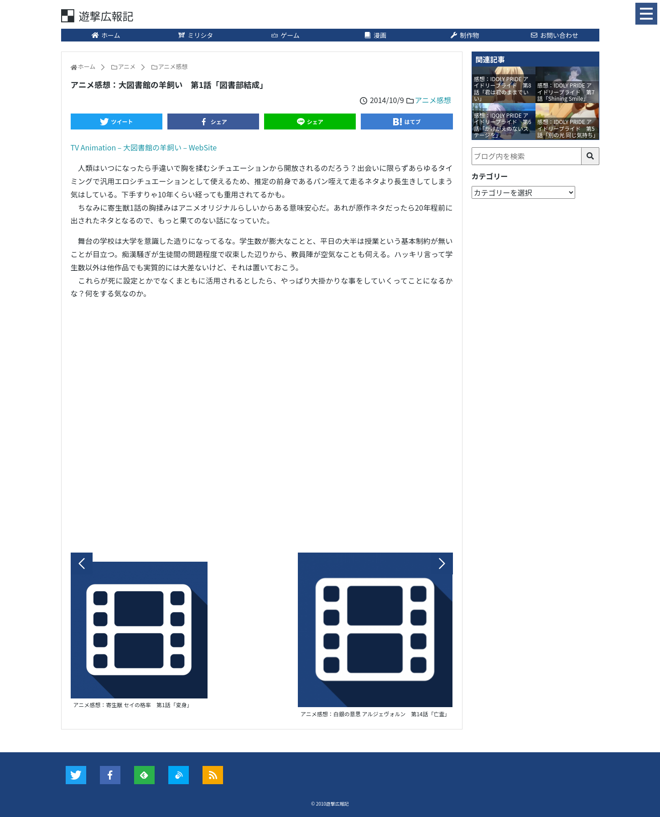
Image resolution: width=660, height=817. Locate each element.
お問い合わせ (554, 35)
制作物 (464, 35)
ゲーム (285, 35)
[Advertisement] (262, 423)
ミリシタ (195, 35)
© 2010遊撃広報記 (330, 803)
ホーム (105, 35)
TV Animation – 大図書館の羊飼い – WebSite (144, 147)
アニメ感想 (433, 99)
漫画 (375, 35)
